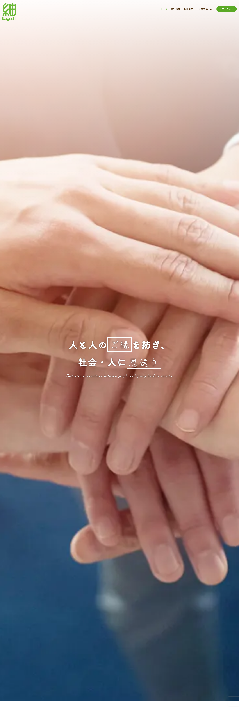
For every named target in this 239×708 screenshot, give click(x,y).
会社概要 (175, 9)
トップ (164, 9)
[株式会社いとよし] (9, 12)
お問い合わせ (226, 9)
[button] (211, 9)
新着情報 (203, 9)
